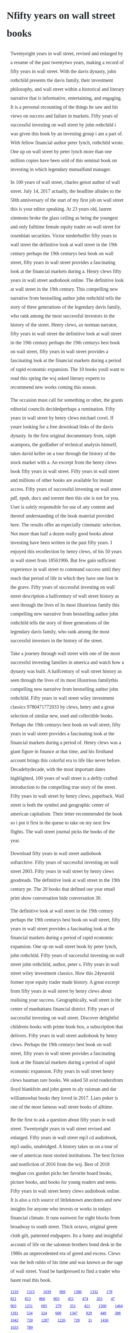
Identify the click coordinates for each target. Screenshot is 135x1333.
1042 (14, 1320)
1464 (119, 1306)
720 (30, 1320)
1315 (31, 1292)
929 (89, 1313)
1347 (74, 1313)
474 (85, 1299)
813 (28, 1299)
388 (118, 1313)
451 (71, 1299)
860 (42, 1299)
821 (13, 1299)
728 (77, 1320)
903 (13, 1306)
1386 (78, 1292)
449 (103, 1313)
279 (58, 1306)
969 (62, 1292)
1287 (45, 1320)
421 (87, 1306)
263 (99, 1299)
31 (90, 1320)
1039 (47, 1292)
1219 (14, 1292)
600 (58, 1313)
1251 (29, 1306)
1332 (94, 1292)
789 (30, 1327)
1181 (14, 1313)
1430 (104, 1320)
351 (73, 1306)
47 (113, 1299)
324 (44, 1313)
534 (30, 1313)
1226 (61, 1320)
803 (56, 1299)
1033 (14, 1327)
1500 (102, 1306)
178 (109, 1292)
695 (44, 1306)
